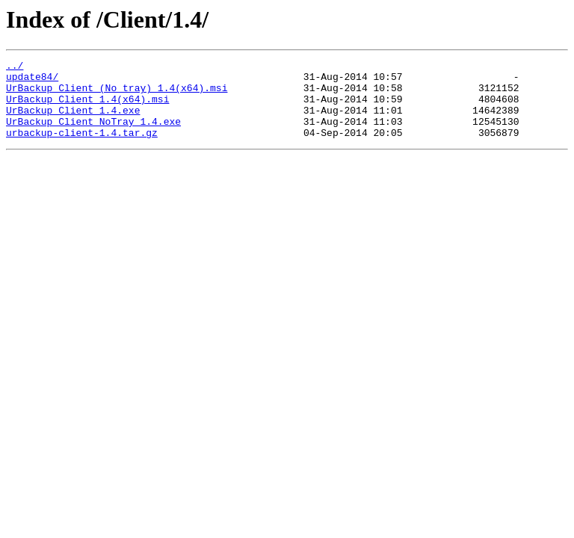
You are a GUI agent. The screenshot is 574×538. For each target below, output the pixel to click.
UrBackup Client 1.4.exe (73, 121)
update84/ (32, 80)
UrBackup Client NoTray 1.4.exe (93, 134)
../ (14, 67)
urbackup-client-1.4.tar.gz (82, 148)
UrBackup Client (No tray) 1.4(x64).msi (116, 94)
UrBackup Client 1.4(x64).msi (87, 107)
